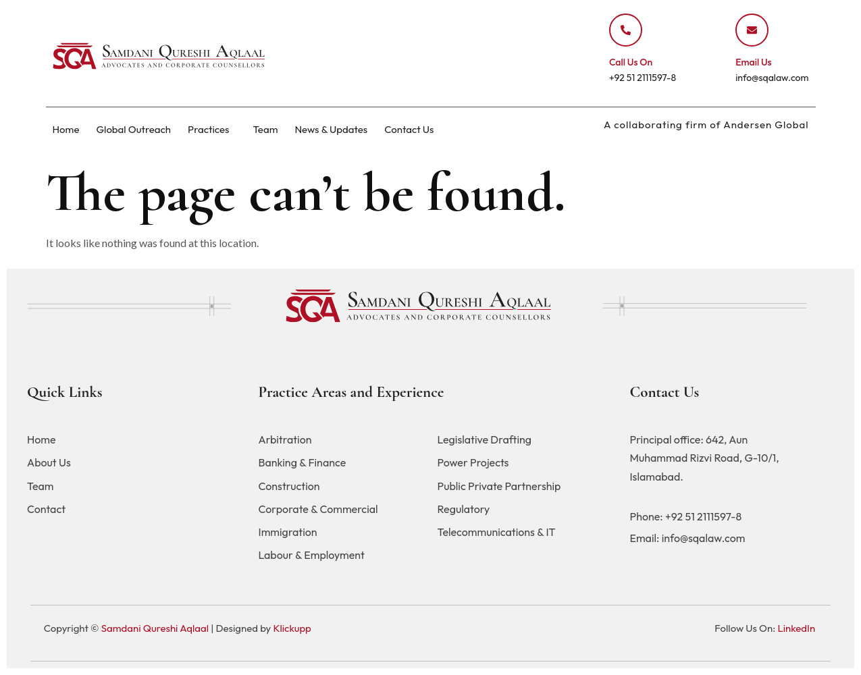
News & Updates (330, 129)
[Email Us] (751, 30)
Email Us (753, 62)
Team (265, 129)
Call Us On (630, 62)
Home (66, 129)
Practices (208, 129)
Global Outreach (133, 129)
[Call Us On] (625, 30)
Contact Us (409, 129)
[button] (212, 129)
